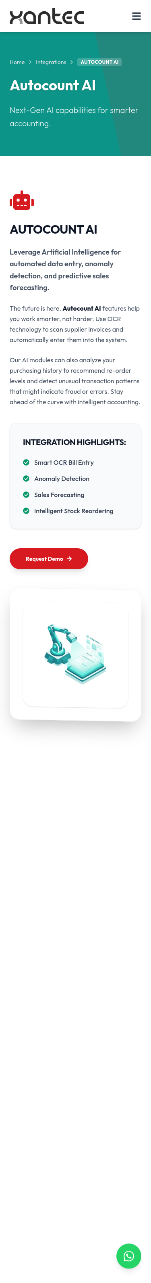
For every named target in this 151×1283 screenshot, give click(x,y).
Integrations (51, 62)
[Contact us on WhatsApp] (128, 1255)
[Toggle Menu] (136, 16)
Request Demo (49, 558)
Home (17, 62)
